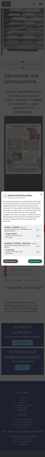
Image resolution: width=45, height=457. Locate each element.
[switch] (37, 229)
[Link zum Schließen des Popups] (41, 195)
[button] (35, 230)
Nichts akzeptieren (10, 261)
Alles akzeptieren (35, 261)
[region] (22, 241)
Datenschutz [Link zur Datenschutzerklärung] (21, 198)
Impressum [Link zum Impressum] (11, 198)
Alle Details (8, 237)
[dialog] (22, 228)
